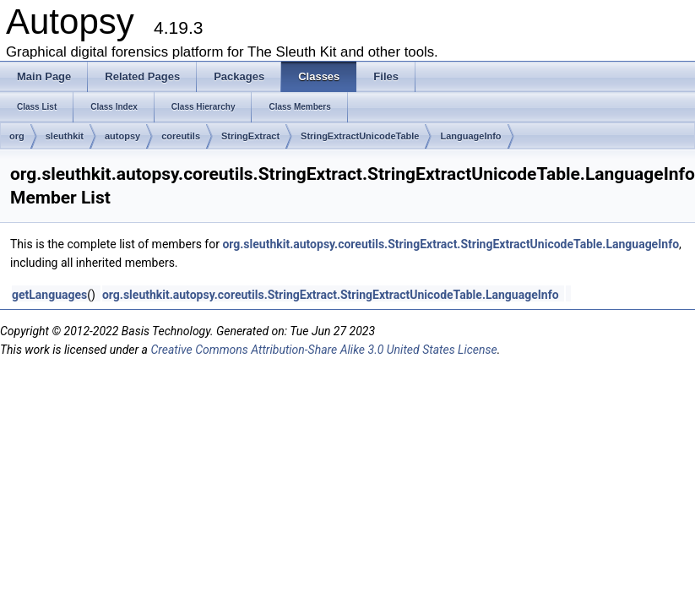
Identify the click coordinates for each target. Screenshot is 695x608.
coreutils (180, 136)
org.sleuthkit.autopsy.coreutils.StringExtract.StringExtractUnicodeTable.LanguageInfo (450, 244)
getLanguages (49, 294)
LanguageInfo (470, 136)
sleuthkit (65, 136)
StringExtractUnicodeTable (360, 136)
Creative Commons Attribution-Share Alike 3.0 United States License (323, 349)
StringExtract (250, 136)
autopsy (122, 136)
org (16, 136)
